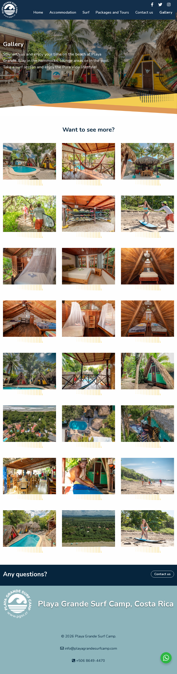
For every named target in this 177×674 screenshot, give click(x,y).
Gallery (165, 12)
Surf (86, 12)
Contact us (144, 12)
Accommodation (62, 12)
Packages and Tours (112, 12)
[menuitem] (38, 12)
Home (38, 12)
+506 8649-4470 (88, 660)
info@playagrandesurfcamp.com (88, 648)
